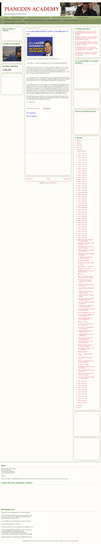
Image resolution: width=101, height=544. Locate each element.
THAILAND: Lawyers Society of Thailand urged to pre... (85, 299)
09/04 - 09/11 (81, 186)
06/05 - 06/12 (81, 214)
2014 (78, 407)
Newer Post (29, 179)
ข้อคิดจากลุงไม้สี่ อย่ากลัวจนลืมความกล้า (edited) (85, 240)
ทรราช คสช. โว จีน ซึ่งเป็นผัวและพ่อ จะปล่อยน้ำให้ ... (86, 324)
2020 (78, 140)
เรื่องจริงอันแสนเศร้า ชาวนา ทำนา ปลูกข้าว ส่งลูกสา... (86, 247)
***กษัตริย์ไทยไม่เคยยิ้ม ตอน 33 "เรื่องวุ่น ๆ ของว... (85, 331)
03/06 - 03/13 (81, 383)
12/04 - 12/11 (81, 157)
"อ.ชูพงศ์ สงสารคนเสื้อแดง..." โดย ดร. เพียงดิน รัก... (86, 349)
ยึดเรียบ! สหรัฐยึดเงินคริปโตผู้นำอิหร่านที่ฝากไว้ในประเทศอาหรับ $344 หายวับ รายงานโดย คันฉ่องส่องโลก (86, 43)
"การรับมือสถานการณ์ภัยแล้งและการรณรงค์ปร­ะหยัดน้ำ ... (86, 306)
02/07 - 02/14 (81, 392)
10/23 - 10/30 (81, 170)
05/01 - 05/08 (81, 224)
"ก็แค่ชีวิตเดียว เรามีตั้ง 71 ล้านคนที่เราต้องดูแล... (86, 367)
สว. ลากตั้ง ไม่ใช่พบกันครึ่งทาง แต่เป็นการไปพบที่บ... (86, 315)
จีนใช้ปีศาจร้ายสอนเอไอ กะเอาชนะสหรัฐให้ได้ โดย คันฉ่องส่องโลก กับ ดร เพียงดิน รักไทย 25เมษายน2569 (86, 38)
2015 (78, 405)
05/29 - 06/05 (81, 216)
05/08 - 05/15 (81, 222)
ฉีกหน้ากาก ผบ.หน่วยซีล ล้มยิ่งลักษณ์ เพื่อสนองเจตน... (85, 338)
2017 (78, 147)
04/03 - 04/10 (81, 233)
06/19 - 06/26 (81, 209)
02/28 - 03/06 (81, 385)
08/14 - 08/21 (81, 192)
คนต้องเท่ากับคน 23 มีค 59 (84, 268)
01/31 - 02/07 (81, 394)
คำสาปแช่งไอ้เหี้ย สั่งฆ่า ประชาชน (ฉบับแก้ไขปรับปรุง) (86, 309)
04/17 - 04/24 (81, 229)
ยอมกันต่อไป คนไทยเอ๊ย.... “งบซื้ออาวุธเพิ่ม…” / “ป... (86, 244)
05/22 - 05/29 (81, 218)
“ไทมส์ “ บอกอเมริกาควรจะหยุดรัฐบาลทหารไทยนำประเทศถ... (86, 277)
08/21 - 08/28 (81, 190)
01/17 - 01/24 (81, 398)
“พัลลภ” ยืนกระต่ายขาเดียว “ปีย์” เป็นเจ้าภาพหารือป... (85, 374)
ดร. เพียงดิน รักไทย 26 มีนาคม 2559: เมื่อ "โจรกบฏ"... (85, 257)
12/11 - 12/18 (81, 155)
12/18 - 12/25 (81, 153)
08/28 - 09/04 (81, 188)
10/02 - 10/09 (81, 177)
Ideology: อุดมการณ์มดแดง (70, 20)
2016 (78, 149)
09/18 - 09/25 (81, 181)
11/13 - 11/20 (81, 164)
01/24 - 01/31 (81, 396)
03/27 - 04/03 (81, 235)
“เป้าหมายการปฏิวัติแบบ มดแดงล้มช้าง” (14, 23)
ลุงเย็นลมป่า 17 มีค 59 (83, 364)
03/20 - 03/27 (81, 237)
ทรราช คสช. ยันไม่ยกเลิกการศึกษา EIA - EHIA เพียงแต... (86, 377)
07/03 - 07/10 (81, 205)
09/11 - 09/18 (81, 183)
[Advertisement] (48, 164)
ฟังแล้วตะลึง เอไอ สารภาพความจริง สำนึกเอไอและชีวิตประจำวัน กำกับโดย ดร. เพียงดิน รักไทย (86, 54)
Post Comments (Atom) (51, 183)
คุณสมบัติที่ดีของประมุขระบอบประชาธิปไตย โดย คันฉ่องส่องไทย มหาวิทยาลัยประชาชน (86, 32)
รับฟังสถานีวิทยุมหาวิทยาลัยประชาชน (62, 17)
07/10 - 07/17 (81, 203)
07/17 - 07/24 (81, 201)
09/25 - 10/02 (81, 179)
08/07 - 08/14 (81, 194)
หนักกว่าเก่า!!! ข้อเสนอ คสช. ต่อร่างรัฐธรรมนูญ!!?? (85, 361)
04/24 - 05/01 (81, 227)
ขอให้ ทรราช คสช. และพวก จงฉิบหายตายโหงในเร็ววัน (85, 345)
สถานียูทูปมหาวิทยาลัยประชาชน (12, 20)
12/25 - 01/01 (81, 151)
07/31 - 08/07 (81, 196)
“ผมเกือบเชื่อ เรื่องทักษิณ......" (85, 260)
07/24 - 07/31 (81, 199)
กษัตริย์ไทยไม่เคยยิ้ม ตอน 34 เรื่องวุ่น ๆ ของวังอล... (86, 251)
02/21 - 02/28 (81, 387)
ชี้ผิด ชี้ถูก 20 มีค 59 (82, 351)
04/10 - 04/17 (81, 231)
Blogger (76, 540)
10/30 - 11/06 (81, 168)
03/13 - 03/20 (81, 381)
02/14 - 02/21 (81, 389)
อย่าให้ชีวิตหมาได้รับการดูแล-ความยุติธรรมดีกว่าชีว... (86, 271)
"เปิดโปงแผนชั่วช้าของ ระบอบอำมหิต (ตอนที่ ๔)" (85, 342)
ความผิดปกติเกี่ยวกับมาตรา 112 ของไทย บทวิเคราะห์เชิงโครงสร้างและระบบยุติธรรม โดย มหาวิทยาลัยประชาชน (86, 49)
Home (6, 17)
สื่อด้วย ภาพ (80, 274)
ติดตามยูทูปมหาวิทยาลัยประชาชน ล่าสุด (38, 17)
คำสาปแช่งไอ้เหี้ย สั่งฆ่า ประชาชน (86, 312)
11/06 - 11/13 (81, 166)
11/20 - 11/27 (81, 162)
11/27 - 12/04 (81, 160)
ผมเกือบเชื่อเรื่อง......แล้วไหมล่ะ (85, 266)
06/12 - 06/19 (81, 212)
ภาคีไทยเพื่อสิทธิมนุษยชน (17, 17)
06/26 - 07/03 (81, 207)
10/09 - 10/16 (81, 175)
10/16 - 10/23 (81, 173)
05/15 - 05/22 (81, 220)
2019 (78, 143)
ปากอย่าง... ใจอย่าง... (83, 321)
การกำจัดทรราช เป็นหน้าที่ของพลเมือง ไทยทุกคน (85, 292)
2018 (78, 145)
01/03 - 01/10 (81, 402)
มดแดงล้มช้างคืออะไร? (54, 20)
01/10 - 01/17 (81, 400)
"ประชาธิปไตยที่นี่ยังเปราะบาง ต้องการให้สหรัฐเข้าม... (85, 319)
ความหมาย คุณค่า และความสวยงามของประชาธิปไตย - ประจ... (85, 281)
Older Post (67, 179)
